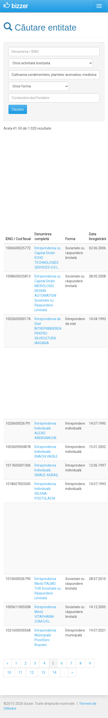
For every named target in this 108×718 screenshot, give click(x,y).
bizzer (16, 6)
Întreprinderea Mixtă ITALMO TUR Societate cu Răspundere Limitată (47, 588)
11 (20, 672)
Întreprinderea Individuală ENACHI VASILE (46, 451)
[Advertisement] (47, 180)
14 (54, 672)
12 (31, 672)
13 (43, 672)
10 (9, 672)
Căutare (18, 109)
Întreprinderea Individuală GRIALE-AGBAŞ (46, 470)
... (64, 672)
